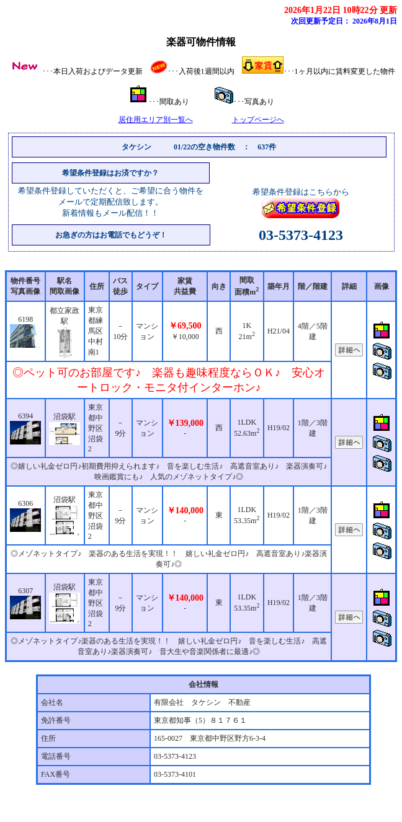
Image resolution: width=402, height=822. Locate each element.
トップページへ (258, 119)
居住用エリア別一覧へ (155, 119)
